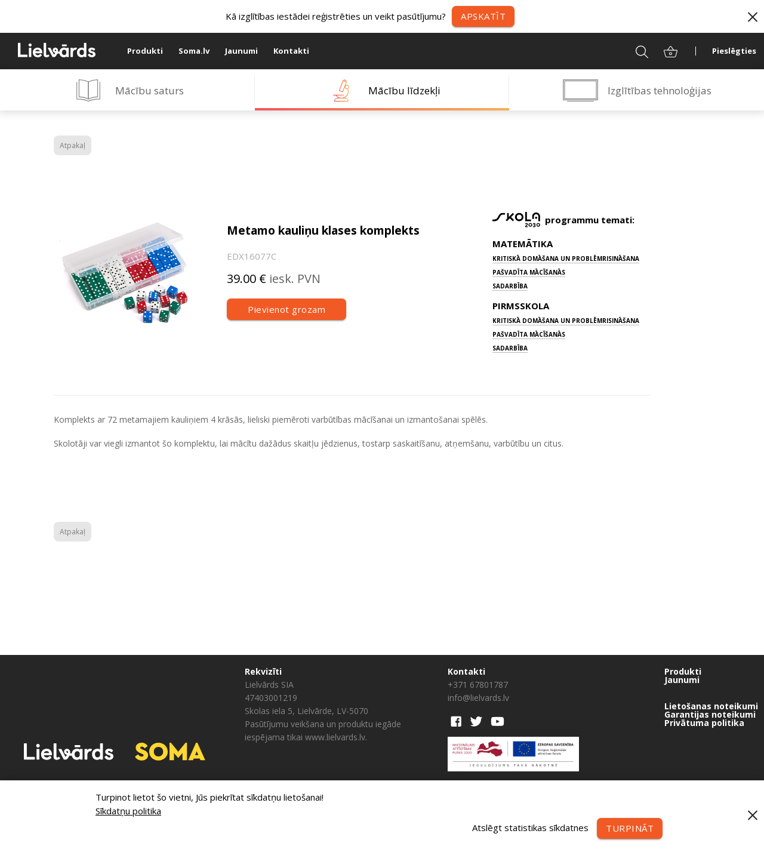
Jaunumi (241, 50)
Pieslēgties (734, 50)
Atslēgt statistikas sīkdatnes (530, 827)
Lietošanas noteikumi (711, 706)
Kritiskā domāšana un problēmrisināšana (565, 258)
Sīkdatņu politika (128, 811)
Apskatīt (483, 16)
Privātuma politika (704, 723)
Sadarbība (510, 286)
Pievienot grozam (286, 309)
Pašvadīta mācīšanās (528, 272)
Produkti (145, 50)
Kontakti (291, 50)
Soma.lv (194, 50)
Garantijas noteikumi (710, 714)
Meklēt (634, 50)
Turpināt (630, 828)
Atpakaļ (72, 145)
